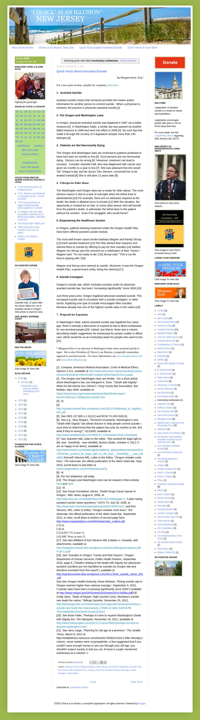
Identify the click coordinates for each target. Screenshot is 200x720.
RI (34, 133)
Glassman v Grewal (167, 385)
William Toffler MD (166, 552)
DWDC (160, 359)
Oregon (91, 670)
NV (38, 129)
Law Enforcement (166, 415)
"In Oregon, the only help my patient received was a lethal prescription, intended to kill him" (31, 216)
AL (21, 112)
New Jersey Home (22, 47)
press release (164, 494)
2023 (21, 409)
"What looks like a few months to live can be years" (28, 230)
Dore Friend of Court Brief (142, 47)
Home (93, 682)
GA (30, 116)
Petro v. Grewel (165, 472)
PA (30, 133)
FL (25, 116)
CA (34, 112)
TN (17, 137)
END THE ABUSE (30, 167)
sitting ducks (163, 502)
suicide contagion (166, 513)
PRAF (160, 490)
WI (43, 137)
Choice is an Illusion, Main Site (56, 47)
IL (17, 120)
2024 (21, 404)
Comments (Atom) (79, 687)
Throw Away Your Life (168, 517)
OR (25, 133)
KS (25, 120)
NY (43, 129)
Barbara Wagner (88, 667)
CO (39, 112)
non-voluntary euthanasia (169, 452)
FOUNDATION (30, 163)
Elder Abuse (101, 667)
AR (25, 112)
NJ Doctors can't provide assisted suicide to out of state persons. (169, 439)
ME (17, 124)
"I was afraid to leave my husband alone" (30, 188)
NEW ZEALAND (30, 150)
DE (21, 116)
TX (21, 137)
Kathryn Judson (165, 407)
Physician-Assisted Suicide (108, 670)
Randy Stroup (164, 498)
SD (43, 133)
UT (25, 137)
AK (17, 112)
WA (39, 137)
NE (21, 129)
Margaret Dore (80, 670)
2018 (21, 426)
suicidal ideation (165, 509)
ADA (159, 314)
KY (30, 120)
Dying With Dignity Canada (170, 363)
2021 (21, 413)
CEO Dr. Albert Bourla (168, 337)
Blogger (142, 703)
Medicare (161, 429)
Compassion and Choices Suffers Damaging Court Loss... (29, 390)
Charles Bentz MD (166, 341)
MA (39, 120)
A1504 (160, 310)
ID (43, 116)
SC (38, 133)
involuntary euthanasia (118, 667)
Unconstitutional (165, 524)
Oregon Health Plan (167, 469)
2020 (21, 417)
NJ (30, 129)
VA (30, 137)
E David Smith (164, 370)
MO (30, 124)
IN (21, 120)
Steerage (125, 670)
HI (34, 116)
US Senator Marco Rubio (169, 542)
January (25, 382)
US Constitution (165, 528)
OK (21, 133)
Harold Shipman (165, 388)
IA (39, 116)
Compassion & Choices (169, 344)
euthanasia (162, 381)
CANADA (39, 146)
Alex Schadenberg (166, 322)
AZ (30, 112)
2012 (21, 439)
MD (43, 120)
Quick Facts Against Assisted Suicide (100, 47)
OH (17, 133)
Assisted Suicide (72, 667)
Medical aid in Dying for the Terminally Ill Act (170, 424)
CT (43, 112)
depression (162, 352)
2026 (21, 378)
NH (25, 129)
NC (43, 124)
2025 (21, 400)
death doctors (164, 348)
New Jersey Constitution (169, 433)
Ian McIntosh (163, 392)
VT (34, 137)
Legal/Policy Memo (164, 135)
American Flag (164, 325)
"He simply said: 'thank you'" (31, 223)
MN (26, 124)
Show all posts (128, 60)
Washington (73, 673)
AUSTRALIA (23, 146)
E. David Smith (164, 373)
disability (161, 356)
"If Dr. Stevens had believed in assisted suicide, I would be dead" (31, 196)
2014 (21, 431)
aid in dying (163, 318)
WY (21, 141)
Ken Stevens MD (65, 670)
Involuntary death (165, 396)
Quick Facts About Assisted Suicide (81, 71)
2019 (21, 422)
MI (21, 124)
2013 (21, 435)
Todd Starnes (164, 520)
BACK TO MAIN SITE (30, 171)
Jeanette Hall (135, 667)
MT (38, 124)
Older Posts (137, 682)
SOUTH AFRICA (30, 154)
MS (34, 124)
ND (17, 129)
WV (17, 141)
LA (34, 120)
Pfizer (160, 480)
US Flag (161, 532)
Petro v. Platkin (164, 476)
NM (34, 129)
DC (17, 116)
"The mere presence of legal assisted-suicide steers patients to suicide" (30, 205)
